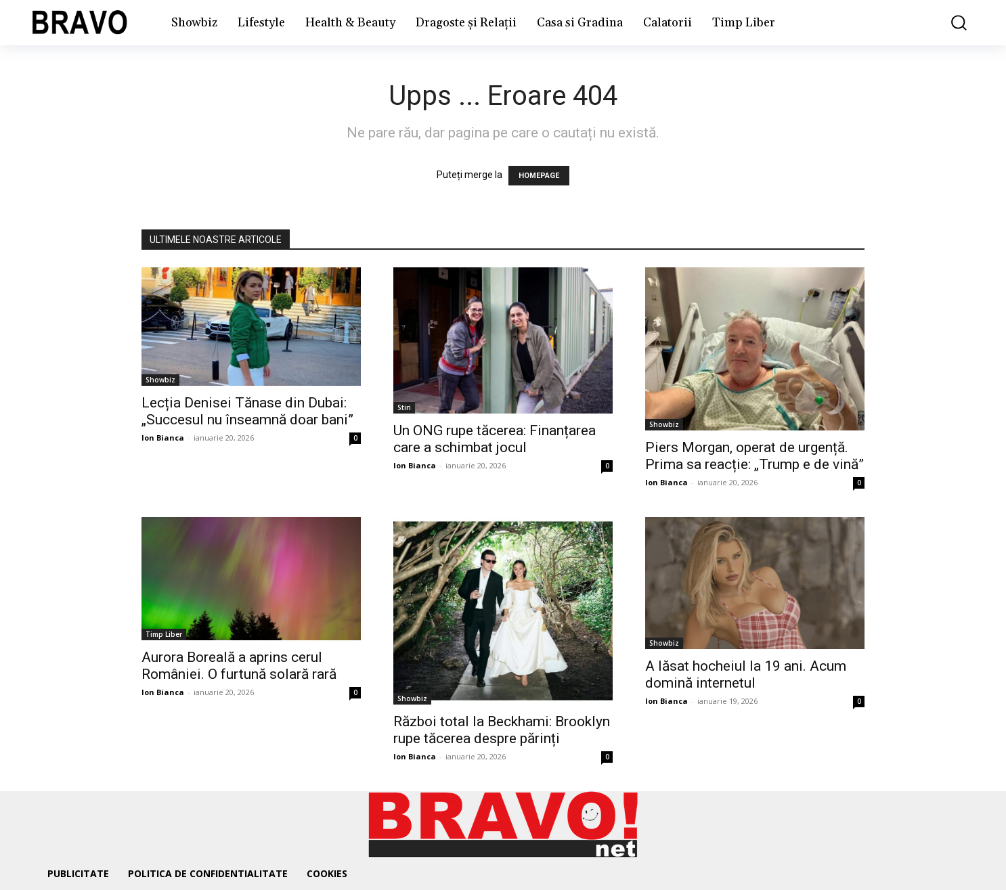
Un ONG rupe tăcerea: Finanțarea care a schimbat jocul (494, 438)
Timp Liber (164, 634)
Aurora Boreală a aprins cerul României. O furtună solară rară (238, 665)
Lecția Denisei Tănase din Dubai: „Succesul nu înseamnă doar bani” (247, 411)
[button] (949, 23)
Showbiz (160, 379)
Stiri (404, 407)
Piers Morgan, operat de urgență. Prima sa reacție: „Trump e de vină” (754, 455)
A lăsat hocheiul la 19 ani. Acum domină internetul (745, 674)
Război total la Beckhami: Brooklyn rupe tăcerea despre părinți (501, 730)
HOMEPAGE (539, 175)
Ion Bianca (162, 437)
